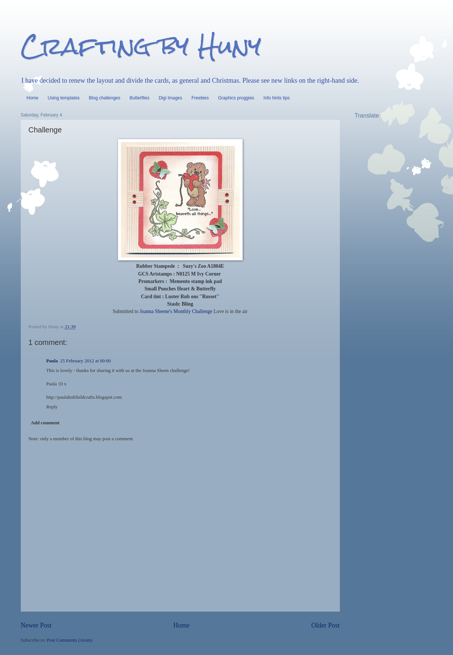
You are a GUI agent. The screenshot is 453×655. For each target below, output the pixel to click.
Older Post (325, 625)
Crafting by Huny (141, 46)
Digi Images (170, 98)
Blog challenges (105, 98)
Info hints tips (276, 98)
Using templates (64, 98)
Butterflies (139, 98)
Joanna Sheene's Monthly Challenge (176, 311)
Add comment (45, 422)
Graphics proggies (236, 98)
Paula (52, 360)
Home (33, 98)
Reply (52, 406)
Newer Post (36, 625)
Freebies (200, 98)
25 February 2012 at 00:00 (85, 360)
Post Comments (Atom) (69, 640)
